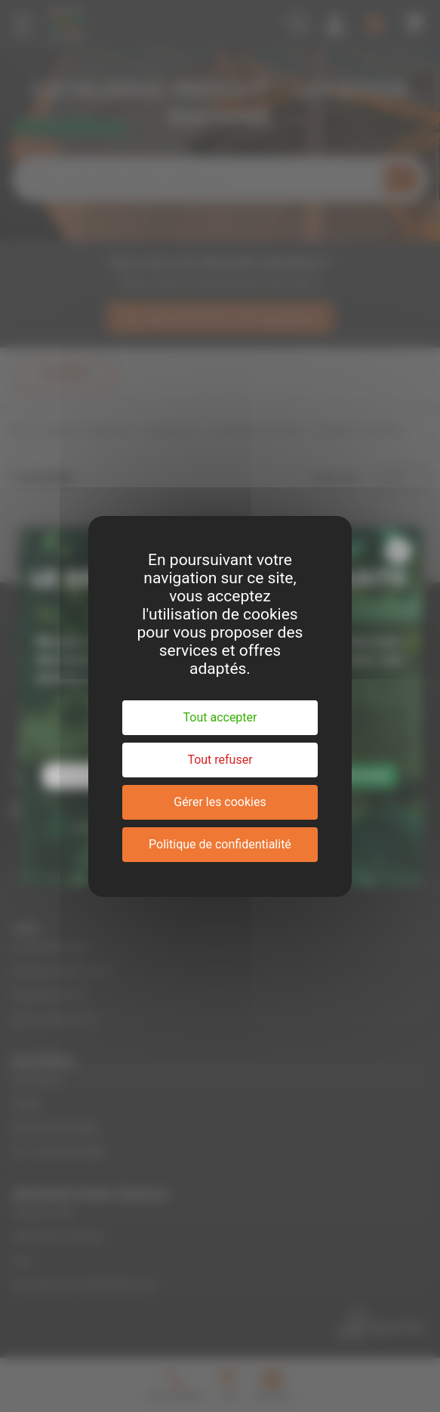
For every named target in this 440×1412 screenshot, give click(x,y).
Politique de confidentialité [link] (220, 844)
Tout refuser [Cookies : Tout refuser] (219, 759)
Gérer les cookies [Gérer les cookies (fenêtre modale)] (220, 802)
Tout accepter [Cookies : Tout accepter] (220, 717)
